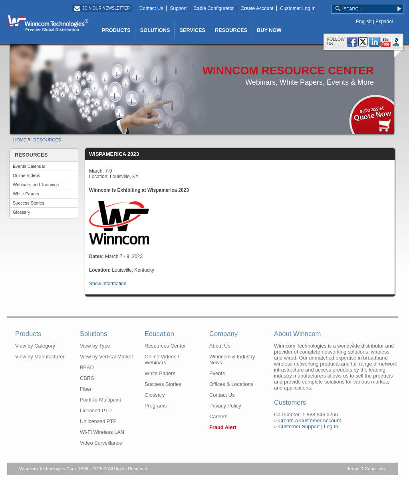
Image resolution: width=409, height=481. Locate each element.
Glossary (21, 212)
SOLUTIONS (155, 30)
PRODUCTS (116, 30)
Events (217, 373)
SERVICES (192, 30)
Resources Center (165, 346)
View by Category (35, 346)
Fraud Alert (222, 427)
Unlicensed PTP (98, 421)
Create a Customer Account (309, 420)
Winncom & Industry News (232, 360)
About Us (219, 346)
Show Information (107, 283)
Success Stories (28, 203)
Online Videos (26, 175)
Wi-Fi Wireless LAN (102, 432)
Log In (331, 426)
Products (28, 334)
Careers (218, 416)
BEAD (87, 367)
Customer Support (299, 426)
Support (178, 8)
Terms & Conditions (366, 468)
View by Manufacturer (40, 357)
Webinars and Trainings (36, 184)
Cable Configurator (213, 8)
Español (384, 21)
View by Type (95, 346)
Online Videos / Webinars (162, 360)
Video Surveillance (101, 443)
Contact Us (151, 8)
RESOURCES (231, 30)
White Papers (26, 193)
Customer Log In (298, 8)
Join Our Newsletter (106, 8)
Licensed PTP (96, 410)
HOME (19, 139)
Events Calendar (29, 166)
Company (223, 334)
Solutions (93, 334)
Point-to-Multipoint (100, 400)
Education (159, 334)
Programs (156, 406)
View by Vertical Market (106, 357)
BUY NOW (269, 30)
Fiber (85, 389)
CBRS (87, 378)
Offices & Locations (231, 384)
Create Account (256, 8)
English (363, 21)
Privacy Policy (225, 406)
